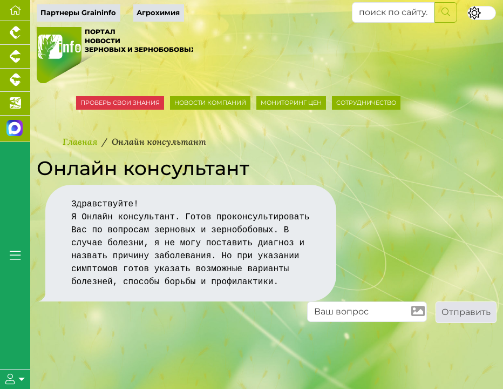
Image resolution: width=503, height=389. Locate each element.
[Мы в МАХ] (15, 129)
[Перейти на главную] (15, 10)
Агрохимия (158, 13)
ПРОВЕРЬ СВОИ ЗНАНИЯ (120, 102)
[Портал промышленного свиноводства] (15, 57)
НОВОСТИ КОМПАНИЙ (210, 102)
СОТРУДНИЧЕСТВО (366, 102)
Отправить (466, 312)
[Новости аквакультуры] (15, 104)
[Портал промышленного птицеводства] (15, 33)
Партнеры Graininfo (78, 13)
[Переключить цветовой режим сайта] (481, 13)
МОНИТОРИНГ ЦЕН (291, 102)
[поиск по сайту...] (393, 12)
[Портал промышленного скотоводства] (15, 80)
